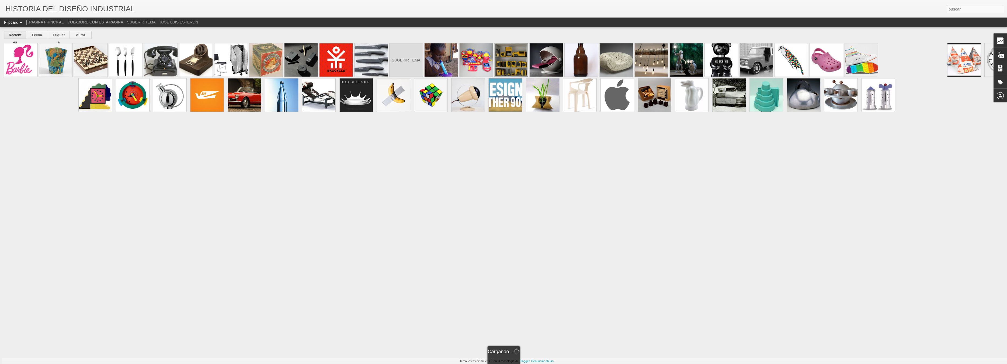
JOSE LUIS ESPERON (178, 22)
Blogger (524, 361)
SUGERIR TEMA (141, 22)
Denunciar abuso (542, 361)
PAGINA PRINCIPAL (46, 22)
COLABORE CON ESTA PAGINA (95, 22)
